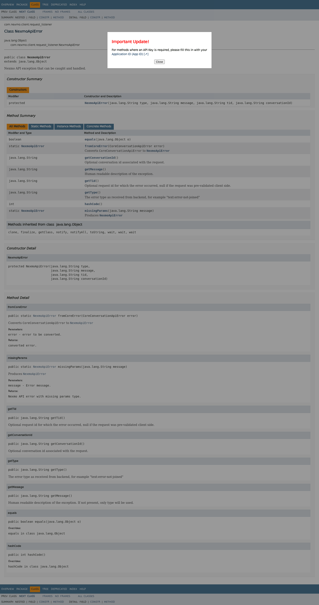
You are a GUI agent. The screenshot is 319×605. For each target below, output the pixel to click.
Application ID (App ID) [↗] (130, 54)
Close (159, 61)
